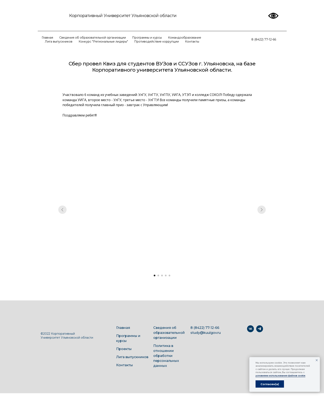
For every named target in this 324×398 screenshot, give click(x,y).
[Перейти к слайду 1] (154, 275)
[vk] (250, 331)
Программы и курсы (147, 37)
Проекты (124, 349)
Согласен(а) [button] (270, 384)
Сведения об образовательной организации (92, 37)
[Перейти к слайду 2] (158, 275)
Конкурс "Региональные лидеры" (103, 41)
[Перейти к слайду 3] (162, 275)
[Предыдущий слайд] (62, 210)
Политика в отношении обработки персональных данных (166, 356)
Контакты (192, 41)
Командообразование (184, 37)
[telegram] (259, 331)
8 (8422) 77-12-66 (263, 39)
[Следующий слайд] (261, 210)
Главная (47, 37)
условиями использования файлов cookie (280, 375)
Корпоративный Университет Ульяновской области (123, 15)
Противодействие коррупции (156, 41)
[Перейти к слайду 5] (169, 275)
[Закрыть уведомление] (317, 360)
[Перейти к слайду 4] (166, 275)
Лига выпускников (58, 41)
